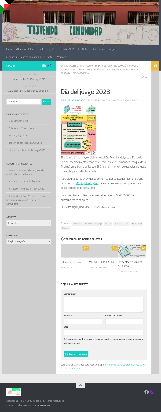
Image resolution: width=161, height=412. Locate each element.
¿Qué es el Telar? (25, 48)
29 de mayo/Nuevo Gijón (21, 128)
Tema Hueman (43, 405)
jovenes (108, 223)
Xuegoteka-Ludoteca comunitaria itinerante (29, 56)
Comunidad (95, 65)
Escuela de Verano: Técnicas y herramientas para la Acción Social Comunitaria (26, 200)
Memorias (62, 56)
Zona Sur (65, 228)
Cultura (110, 65)
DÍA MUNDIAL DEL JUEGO (75, 48)
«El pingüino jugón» (87, 183)
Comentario (70, 293)
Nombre (68, 315)
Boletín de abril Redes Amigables (25, 142)
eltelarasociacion (17, 181)
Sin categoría (82, 73)
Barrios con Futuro (73, 65)
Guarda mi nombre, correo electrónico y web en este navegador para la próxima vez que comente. (103, 340)
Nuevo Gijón (125, 65)
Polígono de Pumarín (110, 69)
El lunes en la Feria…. (72, 261)
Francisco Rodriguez (19, 188)
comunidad (77, 223)
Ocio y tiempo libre (83, 69)
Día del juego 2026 (18, 135)
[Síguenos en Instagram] (49, 66)
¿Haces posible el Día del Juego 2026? (27, 150)
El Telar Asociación (75, 100)
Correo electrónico (114, 315)
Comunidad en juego (103, 48)
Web (66, 326)
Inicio (9, 48)
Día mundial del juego (93, 223)
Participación (137, 223)
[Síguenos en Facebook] (44, 66)
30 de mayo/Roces (18, 120)
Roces (130, 69)
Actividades (34, 181)
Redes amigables (47, 48)
